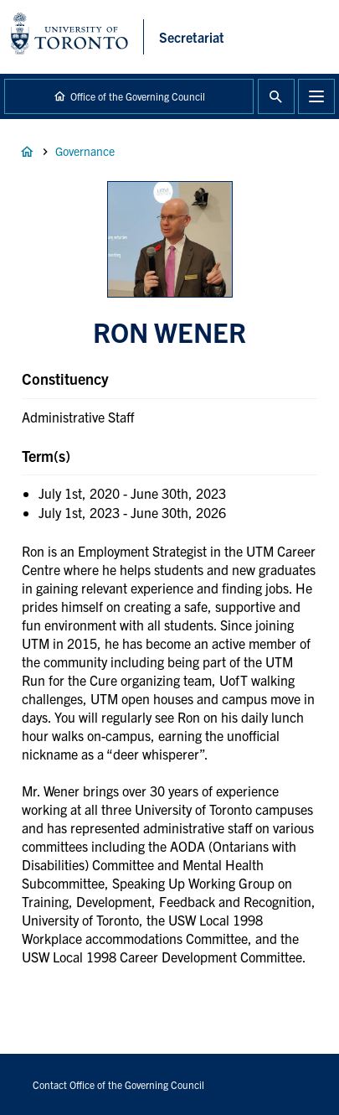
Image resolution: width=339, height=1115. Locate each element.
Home (26, 151)
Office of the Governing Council (137, 96)
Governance (85, 150)
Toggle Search (276, 96)
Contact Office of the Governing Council (118, 1084)
